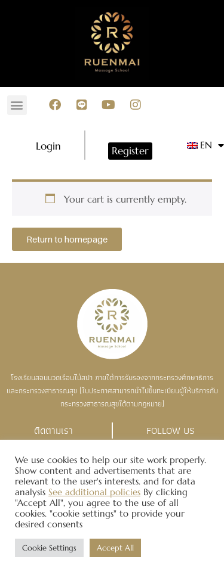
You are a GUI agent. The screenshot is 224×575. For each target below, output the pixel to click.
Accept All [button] (115, 548)
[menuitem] (200, 145)
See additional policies (94, 492)
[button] (17, 105)
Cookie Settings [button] (49, 548)
